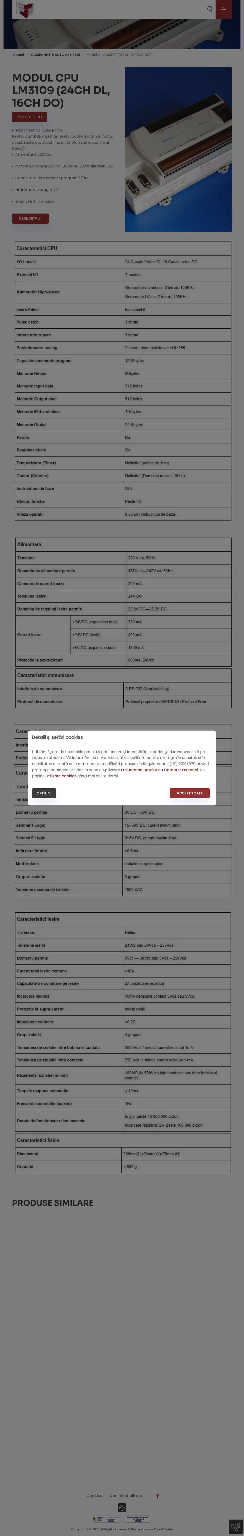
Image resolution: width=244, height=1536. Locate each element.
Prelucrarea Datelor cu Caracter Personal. (160, 770)
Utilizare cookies (61, 776)
